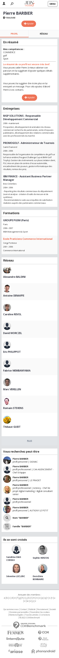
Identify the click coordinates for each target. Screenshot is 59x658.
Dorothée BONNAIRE (38, 578)
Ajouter (30, 23)
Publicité (32, 609)
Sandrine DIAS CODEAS (13, 558)
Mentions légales (16, 615)
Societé (53, 609)
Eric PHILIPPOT (12, 352)
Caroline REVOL (12, 314)
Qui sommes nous (11, 609)
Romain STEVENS (13, 408)
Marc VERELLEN (12, 389)
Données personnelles (19, 612)
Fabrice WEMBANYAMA (16, 370)
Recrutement (42, 609)
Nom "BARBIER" (21, 517)
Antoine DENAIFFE (13, 295)
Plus (29, 440)
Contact (23, 609)
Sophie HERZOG (41, 557)
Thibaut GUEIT (12, 427)
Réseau (44, 33)
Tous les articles (31, 615)
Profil (14, 33)
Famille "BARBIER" (22, 526)
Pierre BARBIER (20, 458)
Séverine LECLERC (15, 576)
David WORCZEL (12, 333)
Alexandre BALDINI (14, 277)
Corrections (45, 615)
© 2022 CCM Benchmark (30, 618)
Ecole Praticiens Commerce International (28, 239)
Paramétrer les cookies (40, 612)
